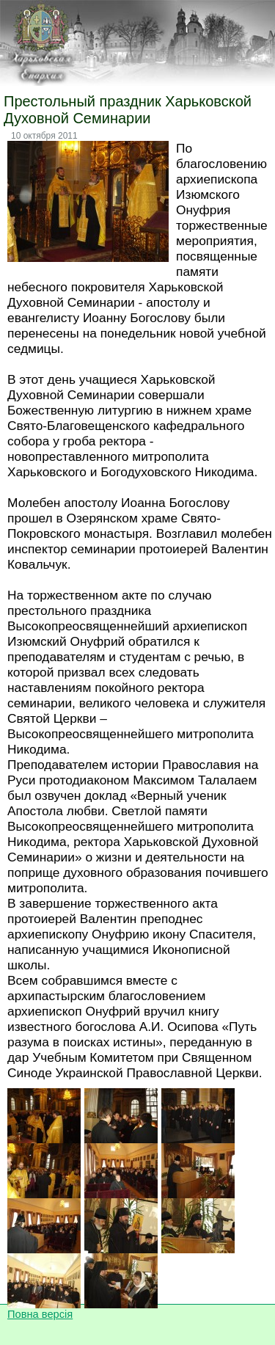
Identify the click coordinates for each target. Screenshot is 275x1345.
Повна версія (40, 1314)
